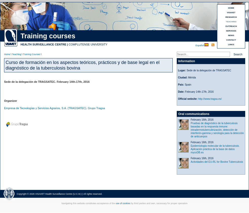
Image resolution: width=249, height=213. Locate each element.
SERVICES (231, 31)
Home (7, 54)
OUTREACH (231, 26)
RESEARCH (231, 17)
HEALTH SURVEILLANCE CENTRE (43, 44)
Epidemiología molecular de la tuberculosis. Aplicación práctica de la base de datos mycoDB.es (215, 149)
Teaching (16, 54)
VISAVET (231, 12)
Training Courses (31, 54)
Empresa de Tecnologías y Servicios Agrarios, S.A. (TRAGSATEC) (45, 108)
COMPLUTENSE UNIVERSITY (88, 44)
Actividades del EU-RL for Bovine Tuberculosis (217, 161)
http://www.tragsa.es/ (210, 98)
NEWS (231, 35)
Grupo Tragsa (96, 108)
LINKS (231, 44)
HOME (231, 8)
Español (199, 45)
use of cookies (123, 203)
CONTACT (231, 40)
